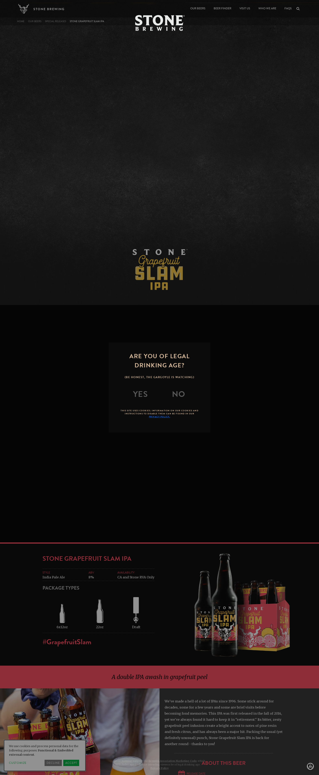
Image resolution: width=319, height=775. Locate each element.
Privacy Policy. (159, 416)
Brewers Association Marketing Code (173, 760)
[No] (178, 394)
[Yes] (140, 394)
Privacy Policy (160, 768)
